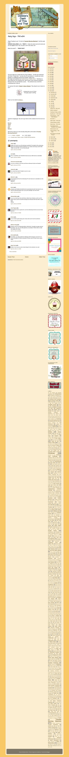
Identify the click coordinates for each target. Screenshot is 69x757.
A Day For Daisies (52, 403)
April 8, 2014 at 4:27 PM (16, 165)
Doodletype (57, 532)
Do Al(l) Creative (56, 529)
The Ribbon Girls (51, 707)
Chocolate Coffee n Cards (53, 451)
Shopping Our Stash (57, 654)
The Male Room (58, 699)
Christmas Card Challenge (54, 455)
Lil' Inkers (54, 589)
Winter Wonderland (54, 740)
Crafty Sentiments (56, 487)
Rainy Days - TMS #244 (55, 124)
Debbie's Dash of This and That (53, 48)
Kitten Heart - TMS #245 (55, 120)
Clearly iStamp (51, 465)
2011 (50, 146)
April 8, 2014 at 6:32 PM (16, 183)
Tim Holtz (56, 714)
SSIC (58, 665)
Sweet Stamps (50, 686)
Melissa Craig (14, 224)
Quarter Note (58, 640)
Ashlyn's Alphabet (51, 422)
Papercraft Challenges (55, 627)
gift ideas (49, 555)
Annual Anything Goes (54, 420)
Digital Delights (57, 525)
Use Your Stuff (52, 728)
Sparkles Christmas (53, 662)
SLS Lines (51, 661)
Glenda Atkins (14, 196)
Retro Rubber (56, 644)
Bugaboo (56, 435)
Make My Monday (51, 597)
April (52, 106)
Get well (59, 553)
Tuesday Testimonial (56, 723)
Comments (51, 58)
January (52, 140)
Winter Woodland (51, 741)
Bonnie (9, 123)
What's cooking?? (54, 110)
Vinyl (54, 732)
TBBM (58, 689)
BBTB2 (54, 426)
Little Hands (53, 590)
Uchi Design (59, 727)
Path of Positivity (51, 631)
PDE (50, 632)
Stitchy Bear (57, 673)
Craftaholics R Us (56, 473)
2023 (50, 74)
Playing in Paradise (53, 636)
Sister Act (59, 658)
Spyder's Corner (53, 665)
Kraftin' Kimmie (51, 585)
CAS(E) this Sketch (51, 446)
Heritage (51, 563)
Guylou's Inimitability (56, 559)
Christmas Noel (51, 460)
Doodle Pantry (25, 78)
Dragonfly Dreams (58, 533)
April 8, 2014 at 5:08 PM (16, 172)
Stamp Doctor (54, 668)
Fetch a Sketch (53, 545)
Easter (49, 537)
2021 (50, 78)
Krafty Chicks (58, 585)
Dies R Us (55, 522)
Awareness (50, 425)
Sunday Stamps (54, 677)
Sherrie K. (13, 177)
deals (59, 513)
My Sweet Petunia (57, 613)
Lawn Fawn (50, 588)
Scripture (52, 649)
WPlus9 (50, 744)
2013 (50, 143)
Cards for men (55, 441)
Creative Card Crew (52, 496)
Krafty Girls (50, 587)
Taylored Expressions (51, 689)
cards (59, 439)
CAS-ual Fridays (55, 445)
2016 (50, 87)
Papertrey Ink (56, 630)
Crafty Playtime (55, 486)
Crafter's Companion (52, 474)
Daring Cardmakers (51, 512)
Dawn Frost (13, 245)
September (53, 97)
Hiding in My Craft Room (52, 564)
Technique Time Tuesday (56, 690)
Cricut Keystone (57, 500)
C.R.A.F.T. (50, 437)
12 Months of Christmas (54, 395)
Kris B (12, 187)
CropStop (55, 503)
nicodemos (38, 752)
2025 (50, 70)
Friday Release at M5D (55, 122)
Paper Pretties (58, 626)
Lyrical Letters (53, 594)
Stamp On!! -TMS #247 (55, 108)
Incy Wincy (51, 572)
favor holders (58, 543)
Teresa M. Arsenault (15, 161)
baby (55, 425)
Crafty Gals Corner (52, 485)
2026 (50, 68)
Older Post (42, 257)
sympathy (50, 687)
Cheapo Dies (56, 450)
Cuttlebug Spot (56, 511)
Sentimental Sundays (54, 652)
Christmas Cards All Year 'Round (54, 457)
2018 (50, 83)
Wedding (50, 736)
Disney (59, 526)
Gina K (55, 555)
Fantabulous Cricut (53, 542)
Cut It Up (53, 505)
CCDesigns (54, 449)
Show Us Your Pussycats (55, 656)
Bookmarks (54, 434)
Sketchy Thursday (57, 660)
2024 (50, 72)
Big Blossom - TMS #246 (55, 113)
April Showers (50, 421)
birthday (50, 432)
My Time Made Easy (51, 614)
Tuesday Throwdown (53, 724)
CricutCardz (50, 501)
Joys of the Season (57, 579)
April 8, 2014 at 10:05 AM (16, 149)
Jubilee (50, 580)
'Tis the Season (51, 392)
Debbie (55, 151)
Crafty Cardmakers (55, 481)
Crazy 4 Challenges (51, 494)
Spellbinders (58, 664)
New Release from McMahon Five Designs (55, 126)
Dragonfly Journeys (53, 534)
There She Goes (55, 711)
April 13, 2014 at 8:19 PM (16, 241)
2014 (50, 90)
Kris (9, 127)
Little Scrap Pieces (56, 592)
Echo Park (56, 537)
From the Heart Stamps (55, 550)
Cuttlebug (53, 509)
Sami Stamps (58, 645)
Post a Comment (12, 251)
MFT (58, 602)
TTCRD (59, 717)
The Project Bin (56, 706)
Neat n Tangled (55, 615)
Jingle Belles (55, 577)
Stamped (53, 669)
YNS (55, 744)
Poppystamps (51, 640)
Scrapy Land (58, 648)
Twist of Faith (56, 725)
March (52, 137)
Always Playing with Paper (56, 416)
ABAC (60, 404)
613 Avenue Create (54, 400)
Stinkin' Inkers (50, 673)
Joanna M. (13, 169)
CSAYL (60, 503)
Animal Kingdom (51, 418)
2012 (50, 144)
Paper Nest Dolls (57, 623)
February (53, 138)
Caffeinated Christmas (57, 437)
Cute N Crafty (57, 507)
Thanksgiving (50, 694)
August (52, 99)
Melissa (10, 128)
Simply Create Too (51, 658)
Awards (57, 424)
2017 (50, 85)
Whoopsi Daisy (58, 738)
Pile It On (54, 634)
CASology (55, 447)
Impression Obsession (57, 571)
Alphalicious (50, 413)
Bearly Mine (50, 427)
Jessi (9, 125)
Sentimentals (50, 653)
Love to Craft (50, 593)
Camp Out (51, 438)
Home (26, 257)
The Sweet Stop (51, 710)
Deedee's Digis (56, 516)
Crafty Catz (56, 482)
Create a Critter (58, 495)
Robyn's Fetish (51, 645)
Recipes (58, 643)
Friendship (59, 549)
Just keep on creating (56, 581)
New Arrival (50, 617)
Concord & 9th (51, 469)
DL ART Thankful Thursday (54, 528)
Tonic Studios (54, 715)
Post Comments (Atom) (18, 259)
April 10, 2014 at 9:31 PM (16, 220)
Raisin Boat (53, 641)
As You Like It (57, 421)
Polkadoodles (51, 637)
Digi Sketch (55, 524)
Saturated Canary (55, 647)
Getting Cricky (52, 554)
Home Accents (57, 566)
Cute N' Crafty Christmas (53, 508)
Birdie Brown (56, 430)
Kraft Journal (58, 584)
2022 (50, 76)
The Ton (59, 710)
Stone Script (50, 674)
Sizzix (51, 660)
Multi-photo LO (50, 610)
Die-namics (55, 521)
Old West (57, 618)
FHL (56, 546)
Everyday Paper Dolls (53, 539)
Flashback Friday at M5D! (55, 112)
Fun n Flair (53, 551)
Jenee (9, 124)
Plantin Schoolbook (56, 635)
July (52, 101)
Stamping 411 (58, 669)
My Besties (56, 610)
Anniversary (58, 418)
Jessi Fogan (13, 208)
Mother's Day (51, 609)
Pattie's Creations (58, 631)
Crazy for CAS (58, 494)
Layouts (55, 588)
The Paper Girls (57, 702)
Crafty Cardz (50, 482)
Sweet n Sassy (20, 137)
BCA (59, 426)
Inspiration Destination (52, 573)
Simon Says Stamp (53, 657)
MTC (58, 609)
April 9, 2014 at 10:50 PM (16, 203)
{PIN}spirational (58, 394)
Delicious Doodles (52, 517)
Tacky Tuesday (57, 687)
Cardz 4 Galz (51, 442)
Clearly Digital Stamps (56, 464)
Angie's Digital (51, 417)
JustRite (55, 583)
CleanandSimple (57, 461)
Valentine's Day (57, 729)
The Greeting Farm (51, 697)
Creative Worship (58, 499)
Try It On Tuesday (57, 716)
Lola (12, 153)
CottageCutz (58, 469)
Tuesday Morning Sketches (29, 137)
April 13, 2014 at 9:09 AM (16, 230)
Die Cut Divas (51, 520)
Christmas (51, 453)
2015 (50, 89)
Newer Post (11, 257)
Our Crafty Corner (51, 620)
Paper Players (51, 624)
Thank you (56, 693)
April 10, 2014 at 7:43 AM (16, 212)
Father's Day (51, 543)
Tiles (52, 714)
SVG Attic (53, 678)
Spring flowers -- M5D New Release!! (54, 116)
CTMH (51, 504)
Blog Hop (56, 433)
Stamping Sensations (55, 670)
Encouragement (51, 538)
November (53, 94)
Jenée (12, 143)
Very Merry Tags (53, 731)
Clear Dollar (52, 462)
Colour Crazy (53, 466)
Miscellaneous (52, 606)
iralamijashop (50, 576)
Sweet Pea (57, 680)
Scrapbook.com (50, 648)
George (53, 553)
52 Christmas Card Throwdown (54, 399)
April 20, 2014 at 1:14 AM (16, 248)
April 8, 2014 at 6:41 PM (16, 192)
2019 (50, 81)
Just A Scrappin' (55, 580)
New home (57, 617)
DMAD (49, 529)
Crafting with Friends (52, 479)
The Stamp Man (56, 708)
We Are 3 (57, 735)
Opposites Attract (51, 619)
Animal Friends (57, 417)
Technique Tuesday (53, 691)
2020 (50, 79)
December (53, 92)
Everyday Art (59, 538)
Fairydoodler (57, 541)
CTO (56, 504)
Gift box (58, 554)
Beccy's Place (52, 429)
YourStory (58, 745)
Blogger (48, 752)
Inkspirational (57, 572)
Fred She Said (54, 547)
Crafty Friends (56, 483)
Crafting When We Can (53, 478)
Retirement (50, 644)
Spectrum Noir (51, 664)
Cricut (51, 500)
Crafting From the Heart (53, 477)
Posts (50, 55)
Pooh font (56, 639)
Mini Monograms (58, 605)
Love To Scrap (58, 593)
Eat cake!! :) (52, 118)
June (52, 103)
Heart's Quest (59, 562)
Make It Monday (57, 596)
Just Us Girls (50, 583)
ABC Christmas (53, 405)
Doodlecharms (50, 532)
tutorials (49, 725)
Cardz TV (59, 442)
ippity (58, 575)
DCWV (55, 513)
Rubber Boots (32, 78)
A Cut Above (57, 401)
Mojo (58, 607)
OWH (54, 622)
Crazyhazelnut (51, 495)
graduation (50, 558)
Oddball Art (50, 618)
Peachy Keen (54, 632)
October (52, 95)
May (52, 105)
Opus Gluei (57, 619)
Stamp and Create (52, 666)
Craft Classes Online (53, 470)
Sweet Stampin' (56, 683)
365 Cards (59, 396)
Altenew (57, 413)
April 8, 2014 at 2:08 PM (16, 157)
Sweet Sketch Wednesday (52, 681)
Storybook (55, 674)
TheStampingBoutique (52, 712)
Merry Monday (51, 602)
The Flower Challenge (56, 695)
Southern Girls (57, 661)
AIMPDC (55, 409)
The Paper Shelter (52, 703)
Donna (12, 217)
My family (56, 611)
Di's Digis (57, 518)
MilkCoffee (51, 605)
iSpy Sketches (57, 576)
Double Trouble (51, 533)
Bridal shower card (54, 128)
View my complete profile (53, 162)
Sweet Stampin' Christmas (53, 685)
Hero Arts (57, 563)
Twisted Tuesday (51, 727)
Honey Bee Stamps (52, 567)
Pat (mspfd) (13, 235)
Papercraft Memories (51, 628)
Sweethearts (57, 686)
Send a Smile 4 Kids (57, 651)
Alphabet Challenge (53, 412)
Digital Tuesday (53, 526)
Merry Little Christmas (55, 601)
